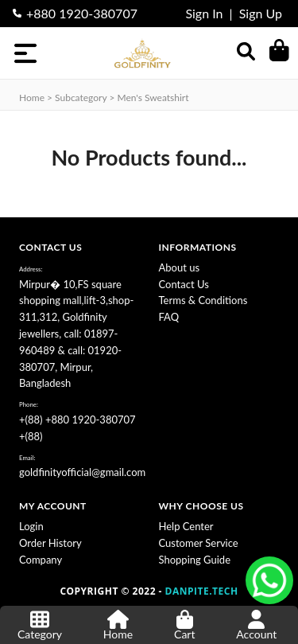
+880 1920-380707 (81, 13)
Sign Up (260, 13)
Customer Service (198, 543)
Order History (50, 543)
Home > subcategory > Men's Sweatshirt (104, 97)
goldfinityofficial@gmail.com (82, 472)
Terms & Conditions (203, 300)
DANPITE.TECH (201, 591)
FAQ (169, 316)
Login (31, 526)
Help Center (186, 526)
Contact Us (184, 284)
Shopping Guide (195, 559)
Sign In (204, 13)
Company (40, 559)
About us (179, 267)
